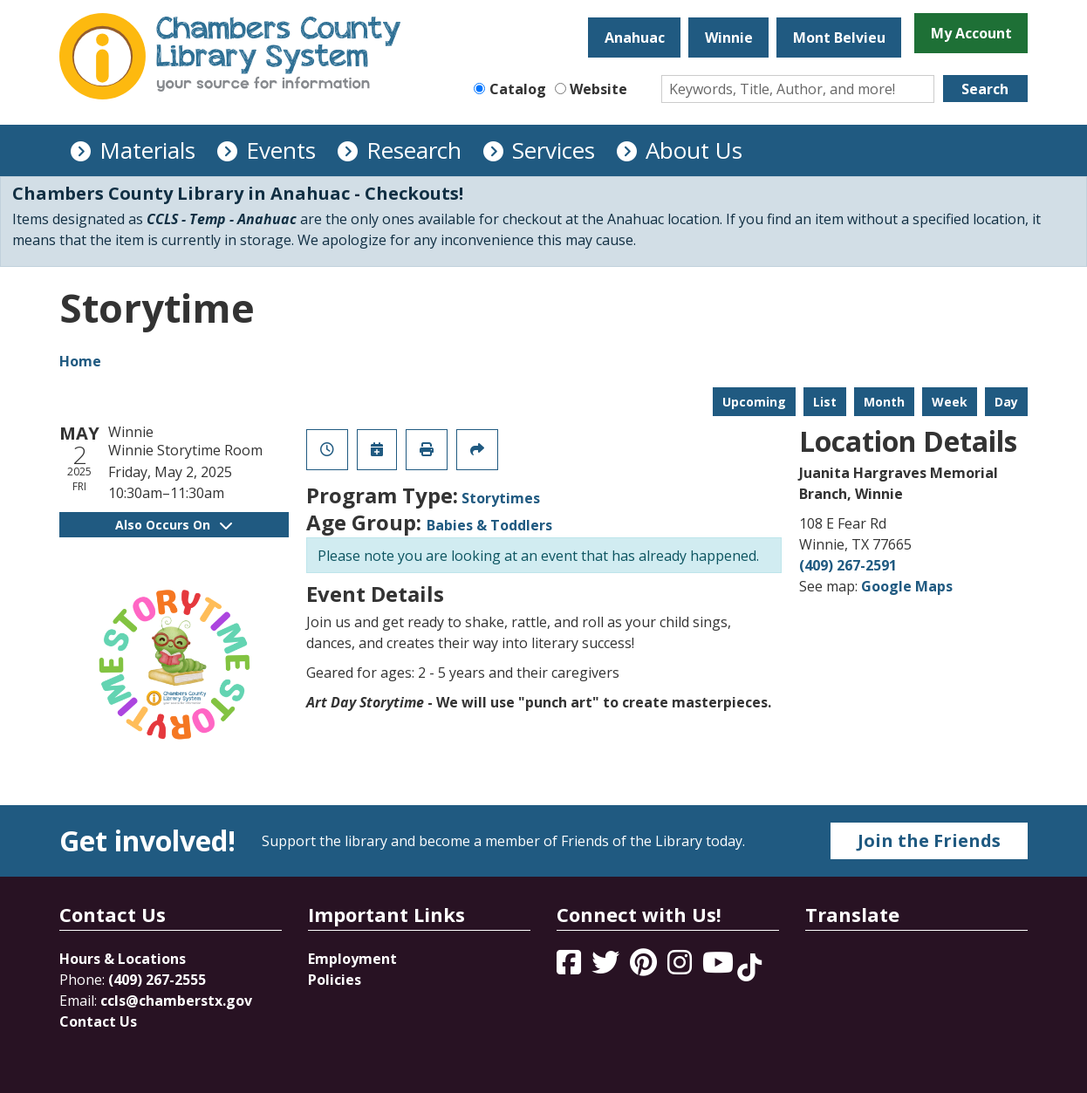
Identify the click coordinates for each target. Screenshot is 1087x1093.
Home (80, 361)
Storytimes (500, 498)
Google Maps (907, 586)
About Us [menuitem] (694, 150)
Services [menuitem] (553, 150)
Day (1006, 401)
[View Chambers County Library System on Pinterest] (645, 967)
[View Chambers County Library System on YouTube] (719, 967)
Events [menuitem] (281, 150)
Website (598, 89)
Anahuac (635, 37)
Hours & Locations (122, 958)
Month (884, 401)
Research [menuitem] (413, 150)
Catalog (517, 89)
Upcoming (754, 401)
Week (949, 401)
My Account (971, 33)
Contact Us (98, 1021)
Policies (334, 979)
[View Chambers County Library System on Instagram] (681, 967)
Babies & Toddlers (489, 525)
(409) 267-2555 (157, 979)
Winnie (729, 37)
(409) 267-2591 (848, 565)
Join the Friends (929, 840)
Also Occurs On (173, 524)
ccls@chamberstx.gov (176, 1000)
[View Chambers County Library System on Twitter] (607, 967)
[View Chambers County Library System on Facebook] (571, 967)
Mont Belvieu (839, 37)
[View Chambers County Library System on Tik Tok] (749, 967)
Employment (352, 958)
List (825, 401)
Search (984, 89)
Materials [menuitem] (147, 150)
